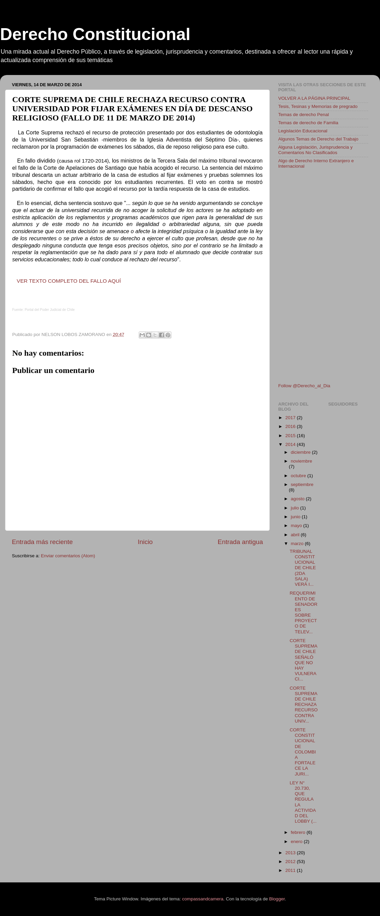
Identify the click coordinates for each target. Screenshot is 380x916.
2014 (291, 444)
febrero (299, 832)
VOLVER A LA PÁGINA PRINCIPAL (314, 98)
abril (296, 534)
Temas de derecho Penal (303, 114)
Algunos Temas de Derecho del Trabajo (318, 139)
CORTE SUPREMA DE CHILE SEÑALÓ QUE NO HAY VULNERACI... (303, 659)
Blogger (277, 898)
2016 (291, 426)
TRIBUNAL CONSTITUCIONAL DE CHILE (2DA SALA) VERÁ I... (303, 568)
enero (297, 841)
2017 (291, 417)
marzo (298, 543)
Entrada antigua (240, 541)
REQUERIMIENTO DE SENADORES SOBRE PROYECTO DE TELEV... (304, 612)
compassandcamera (203, 898)
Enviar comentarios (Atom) (68, 555)
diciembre (301, 452)
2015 (291, 435)
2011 (291, 870)
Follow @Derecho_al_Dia (304, 385)
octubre (299, 475)
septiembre (302, 484)
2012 (291, 861)
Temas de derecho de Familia (308, 122)
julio (295, 507)
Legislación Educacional (302, 130)
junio (296, 516)
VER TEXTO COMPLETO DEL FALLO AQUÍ (69, 281)
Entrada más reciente (42, 541)
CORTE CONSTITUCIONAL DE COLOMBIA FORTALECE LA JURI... (303, 752)
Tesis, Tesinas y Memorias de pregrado (318, 106)
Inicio (145, 541)
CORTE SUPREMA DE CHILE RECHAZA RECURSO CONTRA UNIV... (304, 705)
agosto (298, 498)
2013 (291, 852)
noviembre (301, 461)
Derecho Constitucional (95, 34)
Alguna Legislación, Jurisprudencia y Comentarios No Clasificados (315, 150)
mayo (297, 525)
